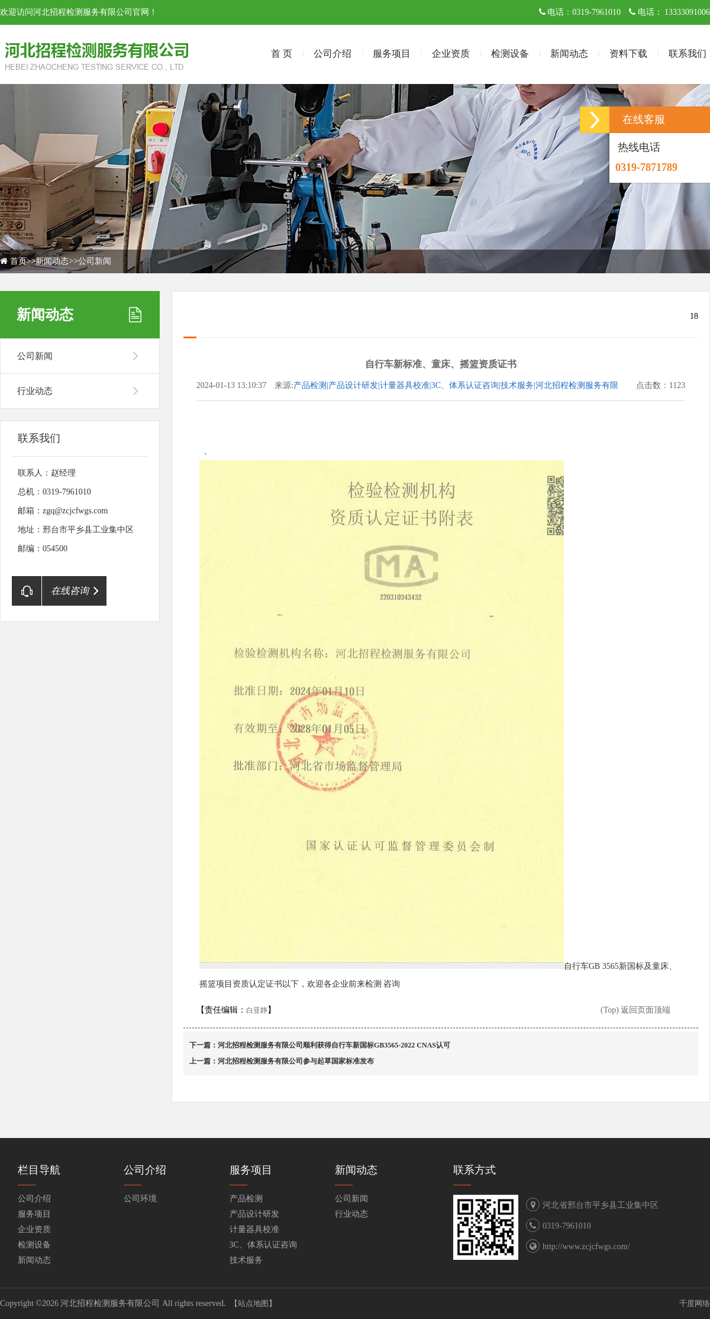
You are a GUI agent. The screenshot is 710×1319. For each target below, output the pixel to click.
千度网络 (694, 1303)
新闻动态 (569, 54)
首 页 (281, 54)
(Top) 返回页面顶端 (635, 1010)
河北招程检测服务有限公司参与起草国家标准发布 (296, 1061)
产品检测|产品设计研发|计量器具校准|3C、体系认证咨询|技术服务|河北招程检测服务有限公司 (455, 386)
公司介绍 (332, 54)
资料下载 (628, 54)
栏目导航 (39, 1170)
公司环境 (140, 1198)
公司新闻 (94, 261)
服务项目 (392, 54)
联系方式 (474, 1170)
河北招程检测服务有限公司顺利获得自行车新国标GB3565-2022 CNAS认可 (334, 1045)
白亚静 (256, 1010)
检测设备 (510, 54)
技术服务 (246, 1260)
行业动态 (35, 391)
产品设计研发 (254, 1214)
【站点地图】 (253, 1303)
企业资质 (451, 54)
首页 (18, 261)
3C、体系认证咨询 (263, 1244)
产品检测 (246, 1198)
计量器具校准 (254, 1229)
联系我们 (687, 54)
